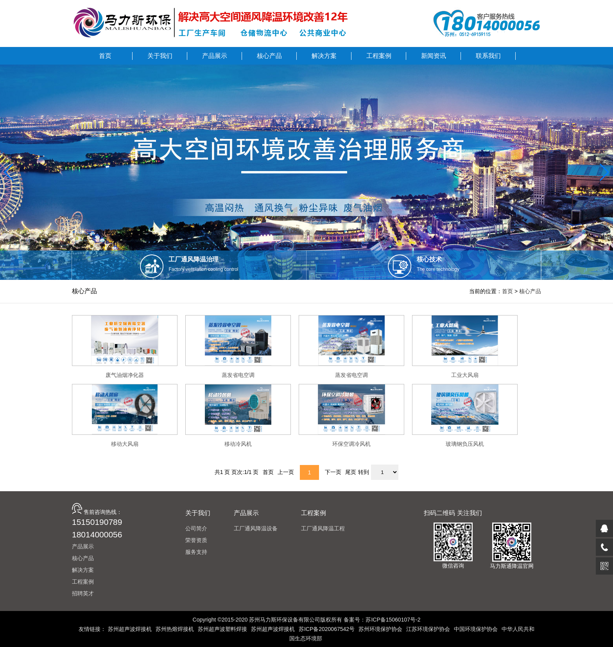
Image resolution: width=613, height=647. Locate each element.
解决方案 (83, 570)
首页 (507, 291)
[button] (9, 172)
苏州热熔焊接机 (175, 629)
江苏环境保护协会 (428, 629)
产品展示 (83, 546)
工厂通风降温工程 (323, 528)
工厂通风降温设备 (256, 528)
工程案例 (83, 582)
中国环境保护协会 (476, 629)
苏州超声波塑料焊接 (222, 629)
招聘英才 (83, 593)
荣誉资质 (196, 540)
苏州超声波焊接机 (130, 629)
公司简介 (196, 528)
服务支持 (196, 552)
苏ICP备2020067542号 (327, 629)
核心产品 (530, 291)
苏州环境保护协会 (380, 629)
